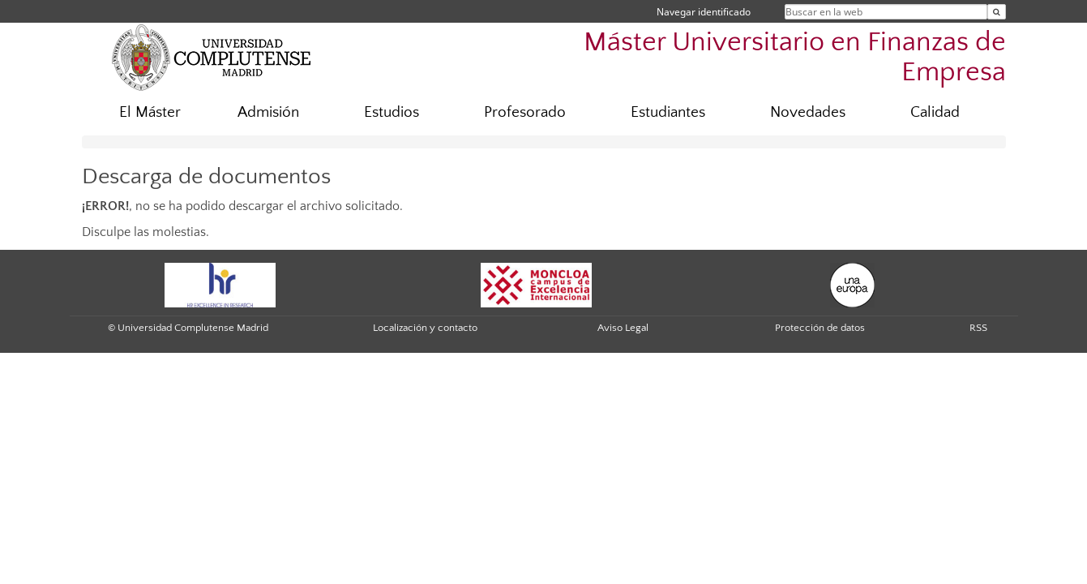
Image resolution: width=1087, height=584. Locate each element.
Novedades (807, 112)
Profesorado (525, 112)
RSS (978, 327)
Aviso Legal (622, 327)
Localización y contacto (425, 327)
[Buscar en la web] (996, 11)
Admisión (268, 112)
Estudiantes (668, 112)
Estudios (391, 112)
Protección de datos (820, 327)
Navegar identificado (704, 12)
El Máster (150, 112)
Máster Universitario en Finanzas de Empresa (795, 58)
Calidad (935, 112)
